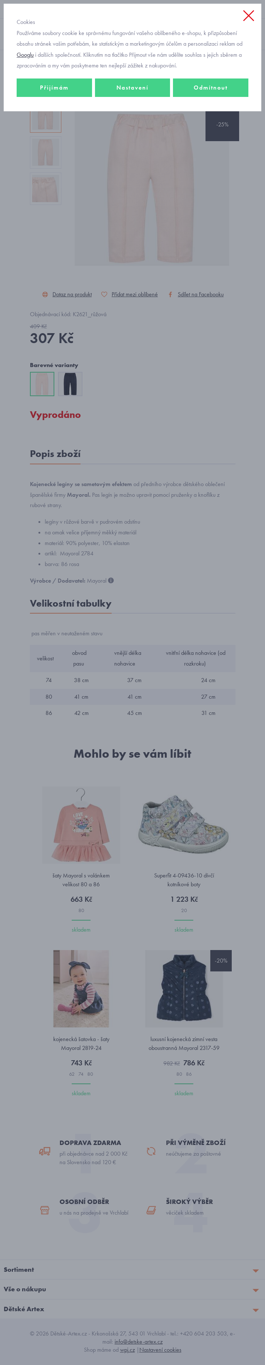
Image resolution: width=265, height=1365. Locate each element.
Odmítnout (211, 87)
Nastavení (132, 87)
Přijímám (54, 87)
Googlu (25, 55)
